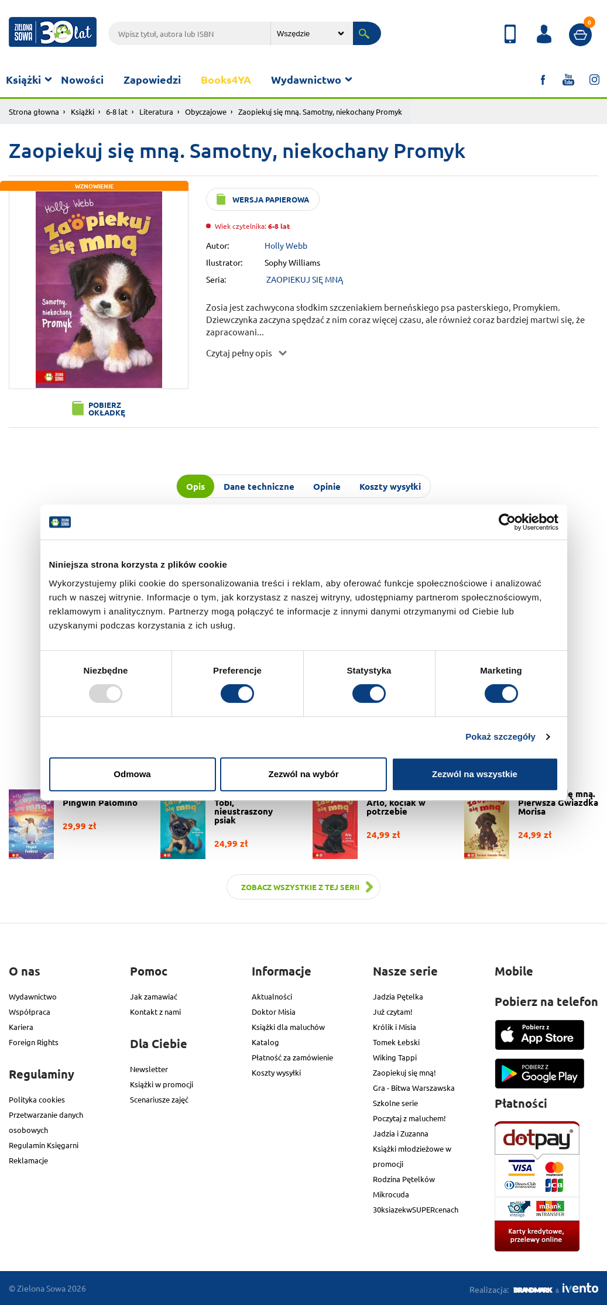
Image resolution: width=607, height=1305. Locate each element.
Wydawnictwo (306, 79)
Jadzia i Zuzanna (400, 1133)
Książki (23, 79)
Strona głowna (34, 111)
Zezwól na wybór (303, 774)
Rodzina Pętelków (404, 1179)
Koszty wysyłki (276, 1072)
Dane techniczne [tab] (259, 486)
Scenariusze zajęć (159, 1099)
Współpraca (29, 1011)
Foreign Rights (34, 1042)
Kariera (21, 1027)
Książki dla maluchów (288, 1027)
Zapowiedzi (152, 79)
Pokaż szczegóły (500, 736)
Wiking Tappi (395, 1057)
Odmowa (132, 774)
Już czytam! (393, 1011)
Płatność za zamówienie (292, 1057)
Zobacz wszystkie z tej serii (300, 887)
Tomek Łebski (396, 1042)
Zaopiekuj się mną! (404, 1072)
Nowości (82, 79)
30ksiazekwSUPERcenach (415, 1209)
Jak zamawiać (153, 996)
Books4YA (226, 79)
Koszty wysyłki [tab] (390, 486)
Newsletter (149, 1069)
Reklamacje (28, 1160)
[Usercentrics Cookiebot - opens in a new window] (507, 522)
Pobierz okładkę (106, 408)
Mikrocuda (391, 1194)
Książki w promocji (161, 1084)
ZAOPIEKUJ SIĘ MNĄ (304, 279)
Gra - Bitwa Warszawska (414, 1088)
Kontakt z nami (155, 1011)
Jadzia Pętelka (398, 996)
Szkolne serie (395, 1103)
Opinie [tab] (327, 486)
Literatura (156, 111)
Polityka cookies (37, 1099)
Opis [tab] (195, 486)
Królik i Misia (394, 1027)
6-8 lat (117, 111)
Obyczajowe (206, 111)
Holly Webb (286, 245)
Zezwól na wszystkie (474, 774)
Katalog (265, 1042)
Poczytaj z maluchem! (409, 1118)
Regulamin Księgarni (43, 1145)
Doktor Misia (274, 1011)
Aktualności (272, 996)
